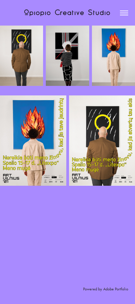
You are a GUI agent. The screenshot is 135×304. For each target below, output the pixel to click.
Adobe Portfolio (115, 289)
